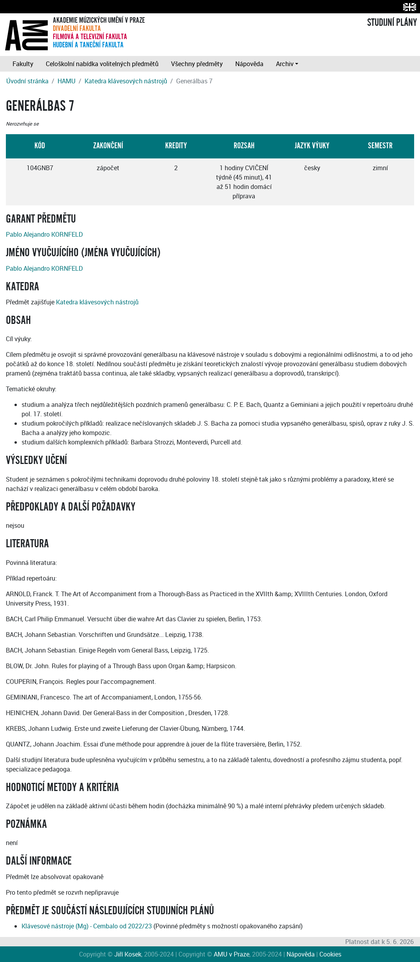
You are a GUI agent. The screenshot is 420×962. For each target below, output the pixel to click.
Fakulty (23, 63)
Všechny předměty (197, 63)
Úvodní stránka (27, 81)
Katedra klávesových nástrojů (126, 81)
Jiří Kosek (127, 954)
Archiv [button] (285, 63)
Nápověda (249, 63)
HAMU (67, 81)
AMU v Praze (231, 954)
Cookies (330, 954)
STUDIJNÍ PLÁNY (392, 22)
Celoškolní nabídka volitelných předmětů (102, 63)
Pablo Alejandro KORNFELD (44, 234)
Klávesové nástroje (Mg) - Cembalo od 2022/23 (87, 926)
